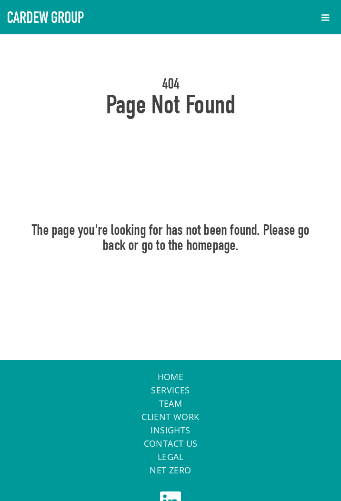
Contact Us (171, 443)
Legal (170, 456)
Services (170, 390)
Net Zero (170, 470)
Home (171, 286)
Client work (170, 416)
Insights (170, 430)
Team (170, 403)
